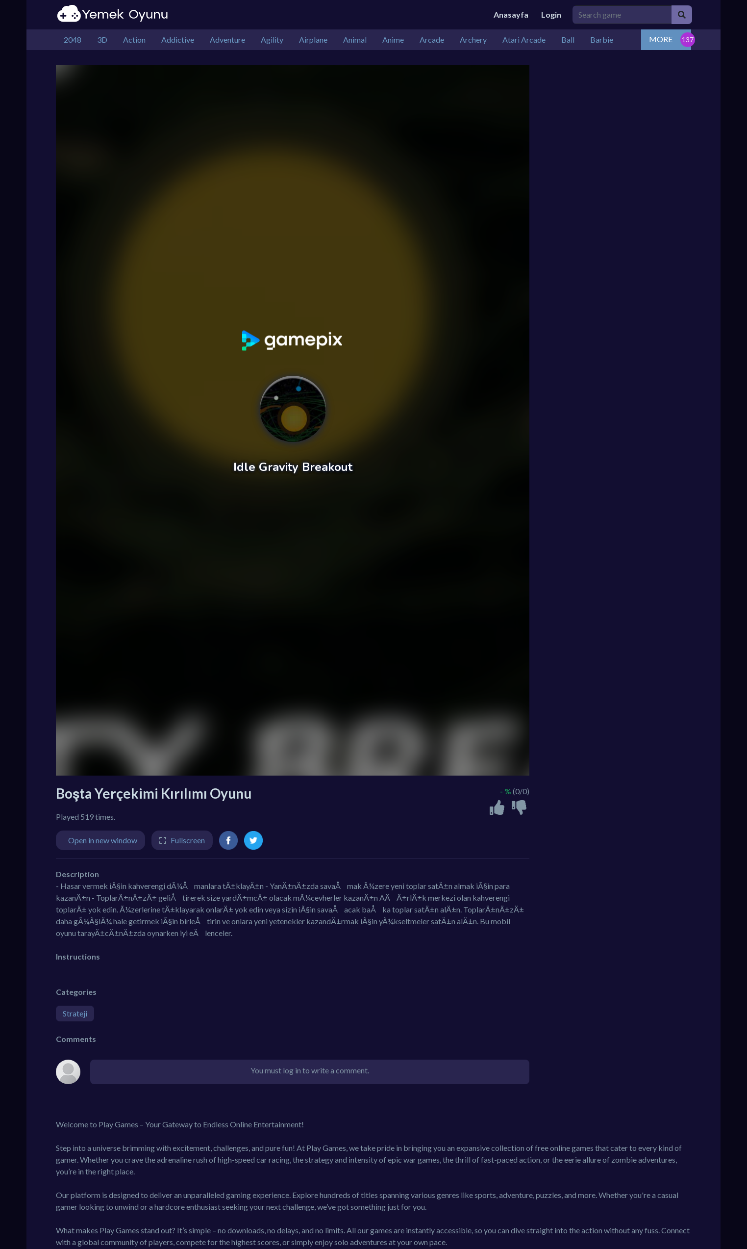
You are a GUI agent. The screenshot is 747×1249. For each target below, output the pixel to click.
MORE (660, 39)
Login (551, 14)
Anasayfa (511, 14)
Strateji (75, 1013)
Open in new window (102, 840)
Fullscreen (188, 840)
